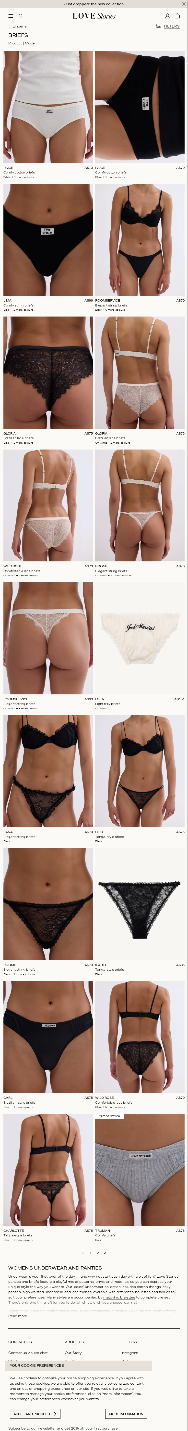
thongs (155, 1287)
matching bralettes (119, 1297)
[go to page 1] (90, 1253)
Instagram (129, 1353)
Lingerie (17, 26)
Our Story (73, 1353)
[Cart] (177, 16)
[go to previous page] (83, 1253)
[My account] (167, 16)
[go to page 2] (97, 1253)
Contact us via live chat (27, 1353)
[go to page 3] (105, 1253)
